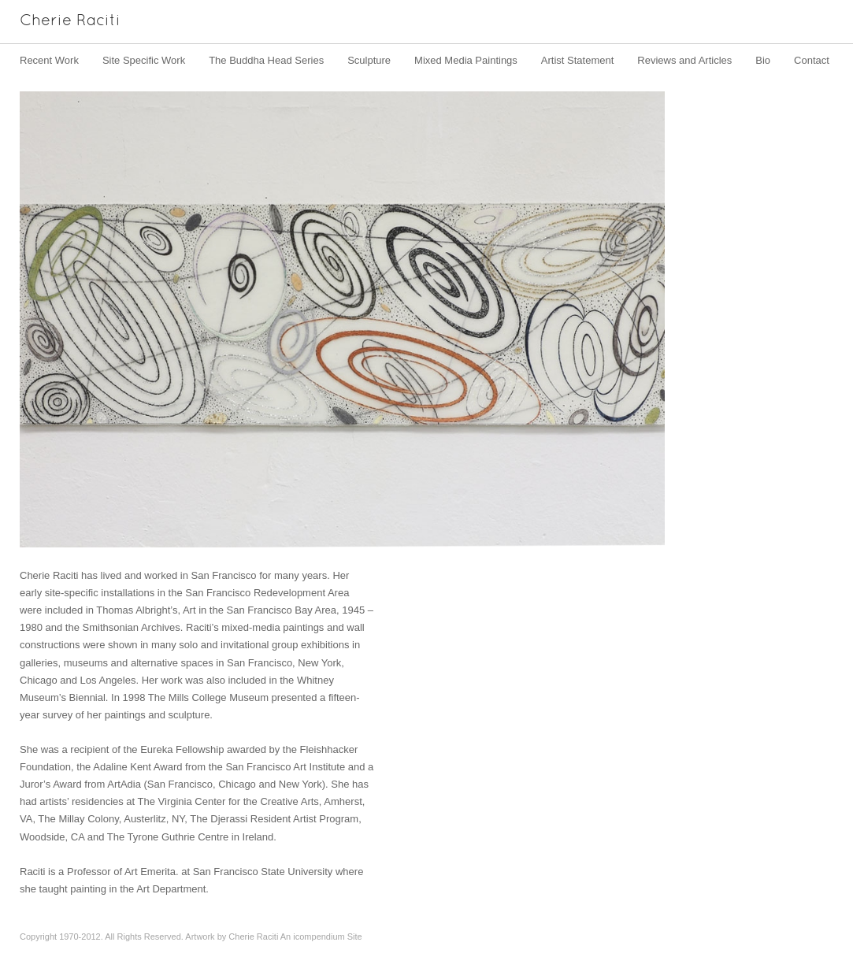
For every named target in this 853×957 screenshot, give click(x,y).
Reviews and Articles (684, 60)
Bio (762, 60)
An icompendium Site (321, 936)
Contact (811, 60)
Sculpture (369, 60)
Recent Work (49, 60)
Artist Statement (577, 60)
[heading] (60, 22)
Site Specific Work (143, 60)
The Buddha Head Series (266, 60)
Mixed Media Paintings (465, 60)
